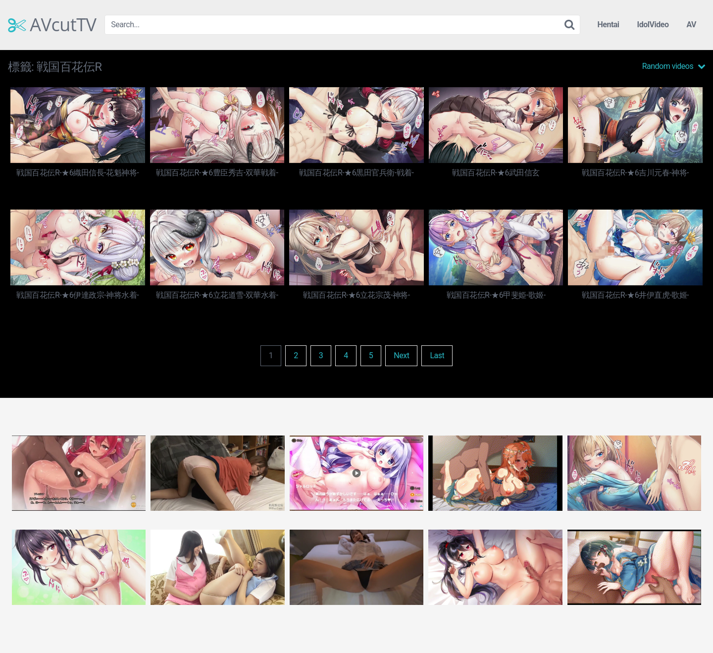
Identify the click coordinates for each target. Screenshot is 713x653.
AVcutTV (52, 25)
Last (437, 355)
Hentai (608, 24)
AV (691, 24)
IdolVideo (653, 24)
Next (401, 355)
